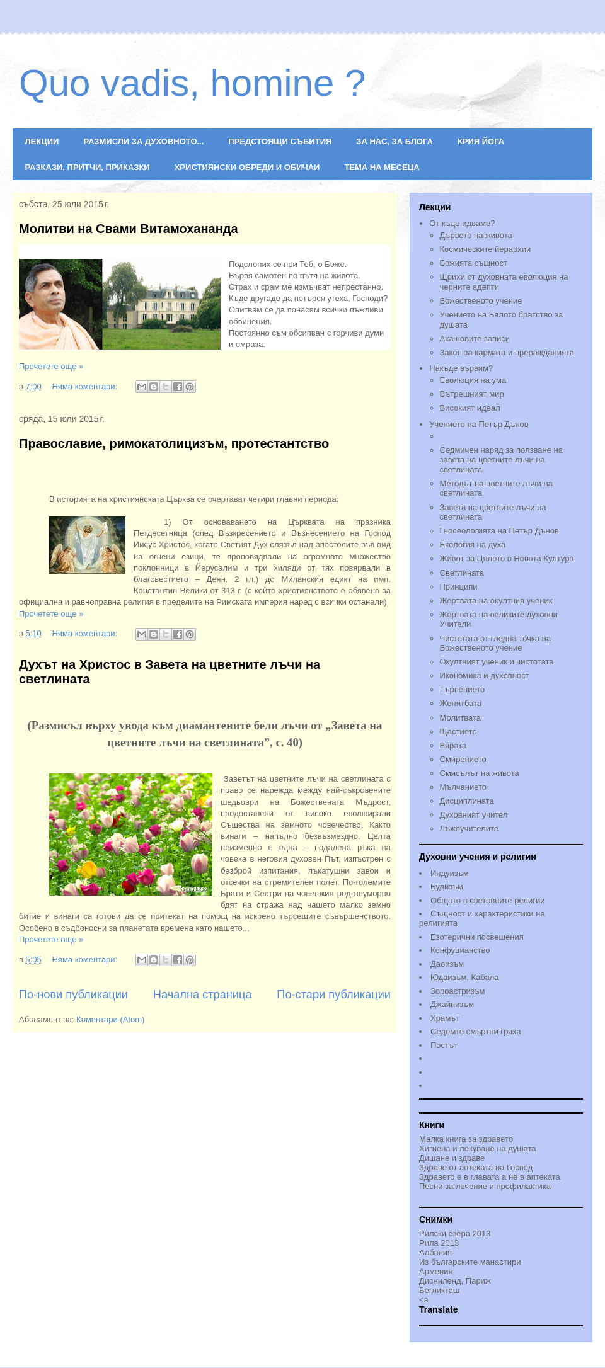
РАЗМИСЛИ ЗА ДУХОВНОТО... (143, 141)
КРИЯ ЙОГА (481, 141)
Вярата (453, 745)
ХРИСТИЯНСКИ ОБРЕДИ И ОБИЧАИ (247, 167)
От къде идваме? (462, 223)
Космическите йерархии (485, 249)
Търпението (462, 689)
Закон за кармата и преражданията (507, 352)
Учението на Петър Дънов (506, 431)
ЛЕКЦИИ (42, 141)
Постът (444, 1045)
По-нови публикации (73, 994)
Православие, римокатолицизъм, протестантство (174, 443)
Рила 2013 (439, 1243)
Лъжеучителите (469, 828)
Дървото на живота (476, 235)
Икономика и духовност (484, 675)
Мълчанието (463, 787)
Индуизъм (449, 873)
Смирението (463, 759)
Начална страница (202, 994)
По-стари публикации (334, 994)
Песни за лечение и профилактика (485, 1186)
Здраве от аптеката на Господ (476, 1167)
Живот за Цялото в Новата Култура (507, 558)
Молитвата (460, 717)
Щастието (458, 731)
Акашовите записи (475, 338)
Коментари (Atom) (110, 1019)
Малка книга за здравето (466, 1139)
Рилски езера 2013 (455, 1233)
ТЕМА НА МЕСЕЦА (381, 167)
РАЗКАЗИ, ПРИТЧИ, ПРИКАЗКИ (87, 167)
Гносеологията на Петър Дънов (499, 530)
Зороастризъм (457, 991)
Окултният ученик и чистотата (497, 661)
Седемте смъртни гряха (475, 1031)
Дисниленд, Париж (455, 1280)
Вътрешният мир (472, 394)
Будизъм (446, 886)
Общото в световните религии (487, 900)
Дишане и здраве (452, 1158)
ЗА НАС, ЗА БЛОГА (394, 141)
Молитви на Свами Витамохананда (128, 229)
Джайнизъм (452, 1004)
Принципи (459, 586)
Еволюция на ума (473, 380)
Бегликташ (439, 1290)
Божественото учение (481, 300)
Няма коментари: (85, 386)
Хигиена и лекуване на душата (477, 1148)
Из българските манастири (470, 1262)
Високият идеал (470, 408)
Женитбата (461, 703)
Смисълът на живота (479, 773)
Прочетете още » (51, 366)
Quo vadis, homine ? (192, 83)
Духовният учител (474, 814)
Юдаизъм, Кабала (464, 977)
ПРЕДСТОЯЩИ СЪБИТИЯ (279, 141)
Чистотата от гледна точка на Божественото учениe (495, 643)
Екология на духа (473, 544)
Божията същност (473, 263)
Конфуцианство (460, 950)
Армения (436, 1271)
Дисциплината (467, 801)
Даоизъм (447, 964)
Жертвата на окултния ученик (496, 600)
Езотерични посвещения (477, 937)
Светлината (462, 573)
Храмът (444, 1018)
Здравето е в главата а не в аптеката (489, 1177)
